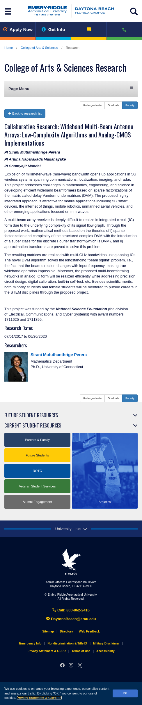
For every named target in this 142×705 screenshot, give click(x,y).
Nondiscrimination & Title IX (67, 643)
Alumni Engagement (37, 502)
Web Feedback (89, 631)
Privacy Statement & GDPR (39, 697)
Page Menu (71, 88)
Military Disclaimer (106, 643)
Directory (66, 631)
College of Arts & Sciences (39, 47)
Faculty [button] (129, 105)
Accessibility (105, 651)
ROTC (37, 471)
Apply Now (18, 29)
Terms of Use (81, 651)
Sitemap (48, 631)
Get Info (53, 29)
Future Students (37, 455)
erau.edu (71, 562)
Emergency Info (30, 643)
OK (125, 693)
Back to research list (25, 113)
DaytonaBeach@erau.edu (71, 619)
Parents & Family (37, 440)
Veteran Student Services (37, 486)
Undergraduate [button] (92, 105)
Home (8, 47)
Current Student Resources (32, 425)
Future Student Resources (31, 415)
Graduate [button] (113, 105)
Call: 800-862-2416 (71, 610)
